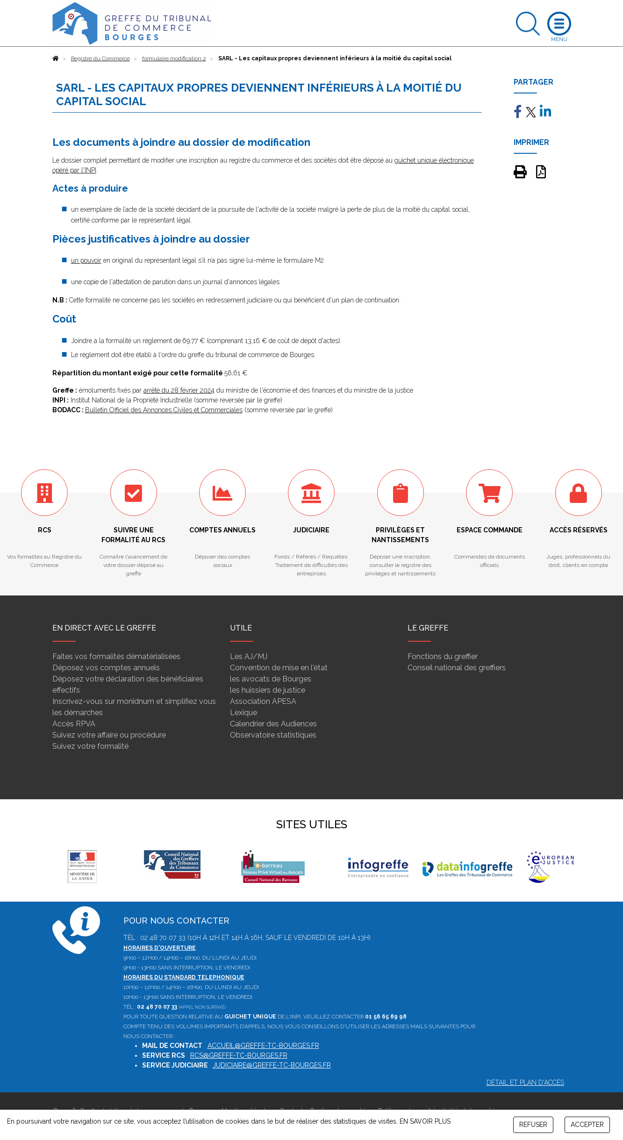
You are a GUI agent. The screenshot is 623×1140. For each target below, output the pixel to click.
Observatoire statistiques (273, 735)
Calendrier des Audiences (273, 723)
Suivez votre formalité (90, 746)
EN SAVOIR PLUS (425, 1121)
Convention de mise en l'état (279, 667)
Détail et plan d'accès (525, 1082)
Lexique (243, 712)
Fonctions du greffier (443, 656)
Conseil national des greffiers (457, 667)
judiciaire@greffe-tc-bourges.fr (272, 1065)
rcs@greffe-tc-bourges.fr (238, 1055)
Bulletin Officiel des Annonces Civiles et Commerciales (164, 410)
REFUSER (533, 1124)
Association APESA (263, 701)
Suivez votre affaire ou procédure (109, 735)
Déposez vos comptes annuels (106, 667)
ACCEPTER (587, 1124)
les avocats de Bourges (270, 678)
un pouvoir (86, 260)
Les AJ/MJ (248, 656)
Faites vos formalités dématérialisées (116, 656)
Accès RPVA (73, 723)
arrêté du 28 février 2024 (179, 390)
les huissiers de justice (267, 690)
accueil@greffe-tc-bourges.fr (263, 1045)
